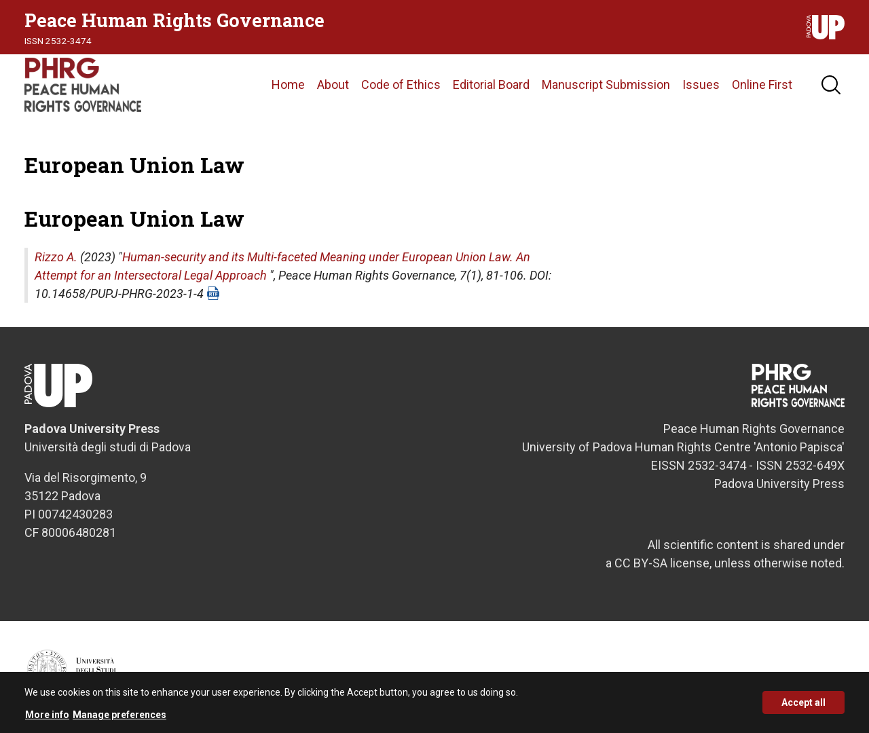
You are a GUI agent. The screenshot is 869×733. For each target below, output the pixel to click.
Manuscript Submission (606, 84)
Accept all (803, 707)
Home (288, 84)
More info (47, 718)
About (333, 84)
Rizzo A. (56, 257)
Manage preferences (119, 718)
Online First (762, 84)
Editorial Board (491, 84)
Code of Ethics (401, 84)
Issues (701, 84)
